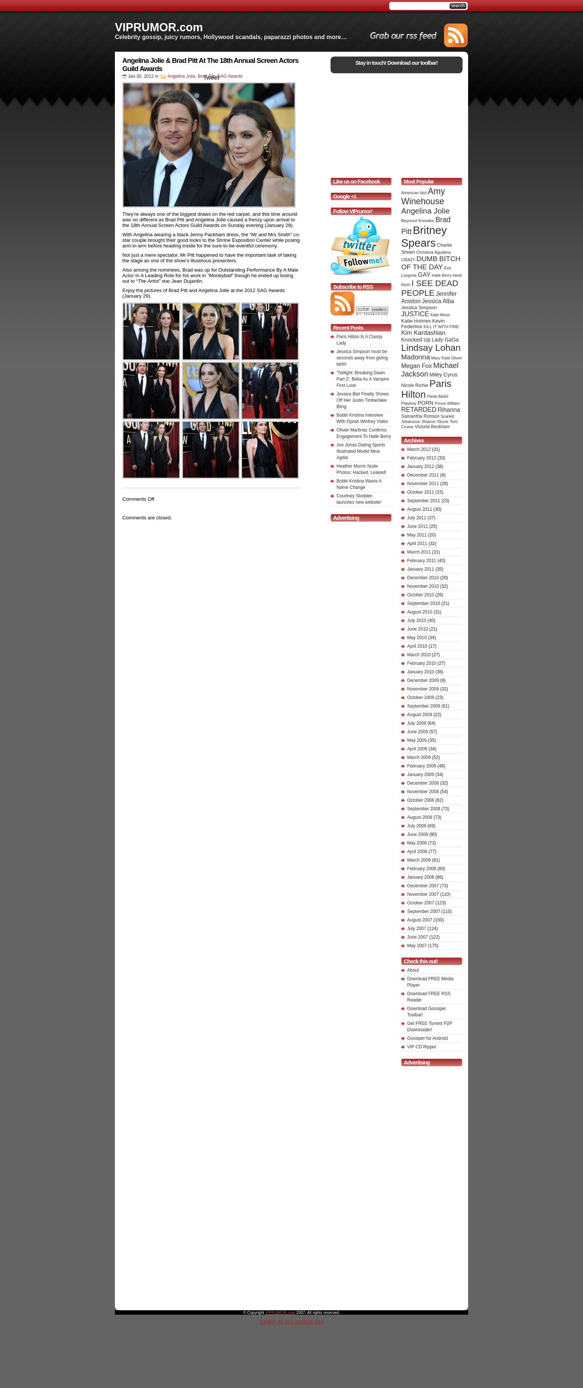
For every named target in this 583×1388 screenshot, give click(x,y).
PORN (426, 403)
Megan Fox (416, 365)
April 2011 (417, 543)
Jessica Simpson (419, 307)
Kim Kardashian (423, 332)
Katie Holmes (416, 321)
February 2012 (421, 458)
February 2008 (421, 868)
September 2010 (423, 603)
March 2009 (419, 757)
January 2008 (420, 877)
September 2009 (423, 706)
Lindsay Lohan (431, 348)
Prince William (447, 403)
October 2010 (420, 594)
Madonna (415, 357)
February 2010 (421, 663)
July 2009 (416, 723)
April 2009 (417, 748)
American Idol (413, 192)
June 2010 (417, 629)
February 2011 (421, 560)
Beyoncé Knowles (417, 220)
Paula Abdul (437, 396)
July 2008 (416, 825)
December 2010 (423, 577)
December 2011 (423, 475)
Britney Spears (424, 236)
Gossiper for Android (427, 1038)
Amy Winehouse (423, 196)
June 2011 (417, 526)
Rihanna (449, 409)
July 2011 (416, 517)
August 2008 (419, 817)
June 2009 (417, 731)
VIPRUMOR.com (159, 27)
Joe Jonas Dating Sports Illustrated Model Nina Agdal (360, 451)
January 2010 (420, 671)
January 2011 (420, 569)
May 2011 (417, 535)
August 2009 (419, 714)
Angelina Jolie (181, 76)
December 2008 (423, 783)
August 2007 (419, 920)
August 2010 (419, 612)
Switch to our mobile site (291, 1321)
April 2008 (417, 851)
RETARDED (419, 409)
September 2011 (423, 500)
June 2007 (417, 937)
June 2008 (417, 834)
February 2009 (421, 766)
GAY (424, 274)
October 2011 (420, 492)
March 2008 (419, 860)
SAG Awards (230, 76)
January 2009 (420, 774)
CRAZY (408, 259)
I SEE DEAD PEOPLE (429, 288)
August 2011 (419, 509)
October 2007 (420, 902)
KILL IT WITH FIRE (441, 326)
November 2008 (423, 791)
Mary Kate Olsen (446, 358)
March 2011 (419, 552)
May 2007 (417, 945)
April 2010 (417, 646)
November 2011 (423, 483)
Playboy (408, 403)
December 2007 (423, 885)
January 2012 (420, 466)
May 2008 (417, 843)
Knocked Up (416, 340)
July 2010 (416, 620)
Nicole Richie (414, 385)
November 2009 (423, 689)
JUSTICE (415, 314)
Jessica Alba (438, 301)
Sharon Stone (435, 421)
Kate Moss (440, 314)
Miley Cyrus (443, 375)
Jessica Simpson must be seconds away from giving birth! (362, 358)
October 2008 (420, 800)
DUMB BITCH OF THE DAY (430, 263)
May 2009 (417, 740)
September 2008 (423, 808)
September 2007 (423, 911)
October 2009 (420, 697)
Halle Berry (441, 275)
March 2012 (419, 449)
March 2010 (419, 654)
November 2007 (423, 894)
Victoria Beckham (432, 426)
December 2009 (423, 680)
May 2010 (417, 637)
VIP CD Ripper (421, 1046)
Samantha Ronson (420, 416)
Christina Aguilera (433, 252)
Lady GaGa (445, 340)
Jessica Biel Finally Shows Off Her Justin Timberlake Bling (362, 400)
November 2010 (423, 586)
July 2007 (416, 928)
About (413, 970)
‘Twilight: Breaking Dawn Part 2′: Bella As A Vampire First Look (362, 379)
